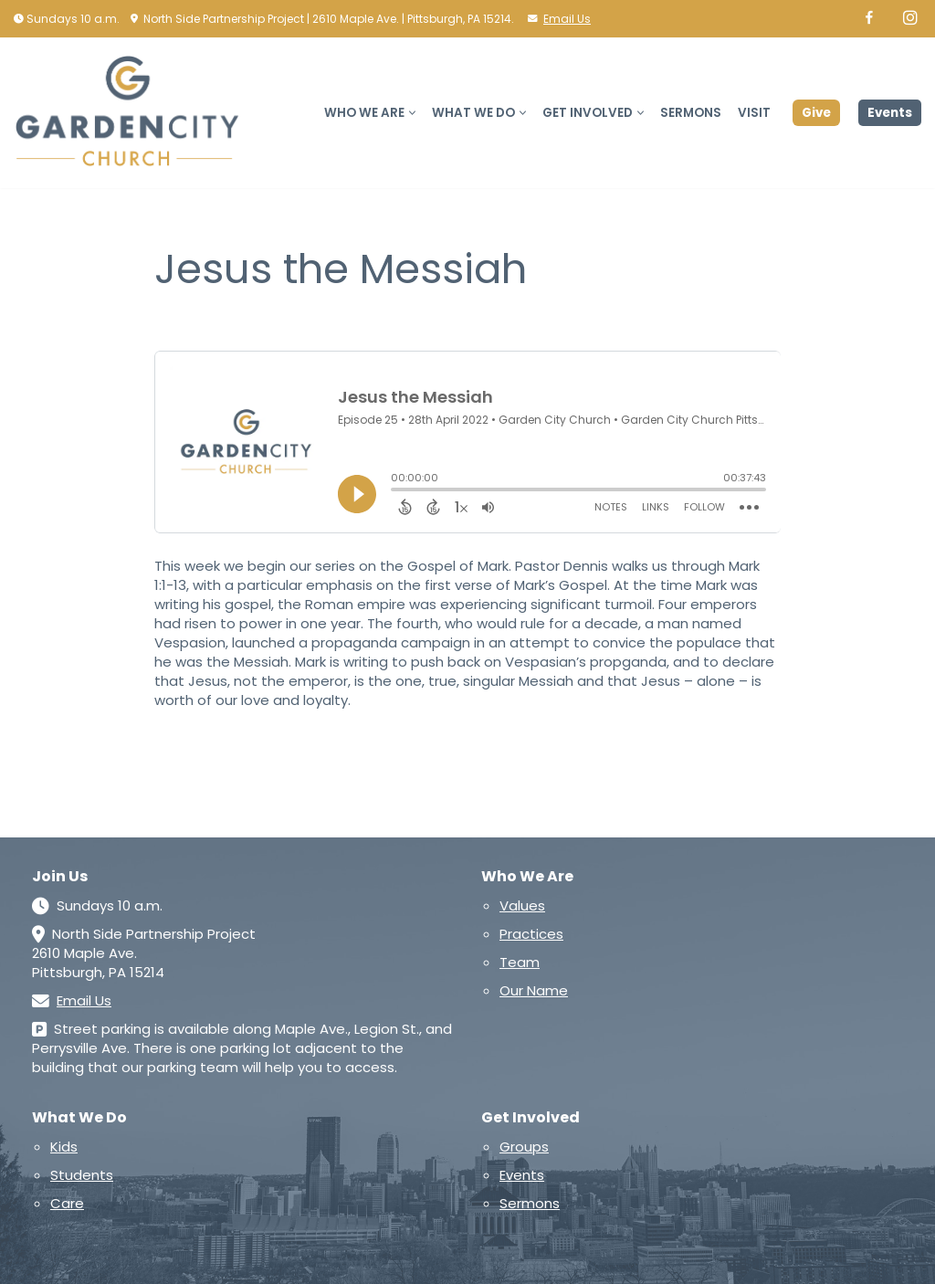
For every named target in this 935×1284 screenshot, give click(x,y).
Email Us (567, 18)
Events (889, 112)
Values (522, 905)
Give (816, 112)
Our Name (533, 990)
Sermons (690, 112)
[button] (412, 113)
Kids (64, 1146)
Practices (531, 933)
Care (67, 1203)
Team (519, 962)
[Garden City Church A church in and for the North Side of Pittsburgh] (132, 113)
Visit (754, 112)
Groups (524, 1146)
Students (81, 1174)
